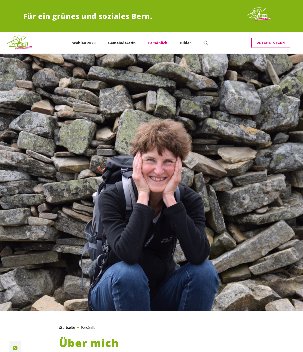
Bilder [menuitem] (185, 42)
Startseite (67, 327)
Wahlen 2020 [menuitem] (84, 42)
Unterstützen (271, 42)
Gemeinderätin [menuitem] (122, 42)
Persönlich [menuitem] (157, 42)
